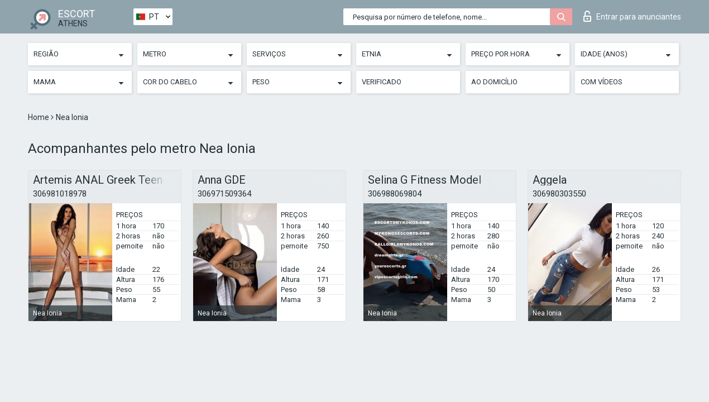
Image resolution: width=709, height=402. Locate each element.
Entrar (632, 16)
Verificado (381, 82)
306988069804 (394, 194)
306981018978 (60, 194)
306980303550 (559, 194)
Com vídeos (601, 82)
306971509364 (224, 194)
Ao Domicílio (494, 82)
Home (39, 117)
